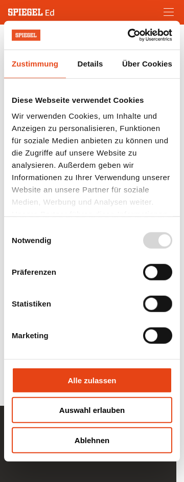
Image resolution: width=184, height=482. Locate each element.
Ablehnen (92, 439)
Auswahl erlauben (92, 410)
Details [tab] (90, 63)
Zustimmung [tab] (35, 63)
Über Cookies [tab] (147, 63)
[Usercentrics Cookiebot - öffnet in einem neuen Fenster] (129, 35)
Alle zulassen (91, 380)
